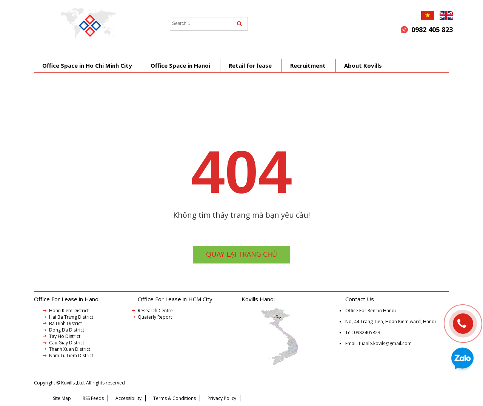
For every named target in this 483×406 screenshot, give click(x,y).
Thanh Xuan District (69, 349)
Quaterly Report (155, 317)
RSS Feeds (93, 398)
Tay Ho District (64, 336)
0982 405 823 (432, 29)
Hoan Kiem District (69, 310)
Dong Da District (66, 330)
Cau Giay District (66, 342)
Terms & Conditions (174, 398)
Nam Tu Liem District (71, 355)
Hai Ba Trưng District (71, 317)
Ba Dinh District (65, 323)
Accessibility (128, 398)
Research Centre (155, 310)
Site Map (62, 398)
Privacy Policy (222, 398)
